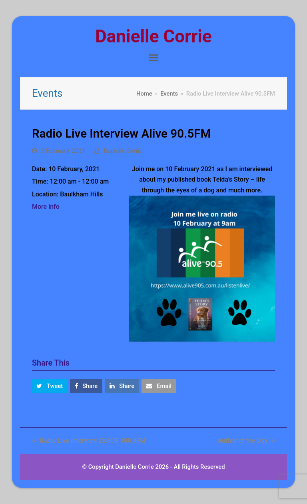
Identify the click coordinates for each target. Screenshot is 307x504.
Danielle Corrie (153, 36)
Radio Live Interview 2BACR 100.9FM (89, 440)
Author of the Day (246, 440)
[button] (153, 58)
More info (46, 206)
